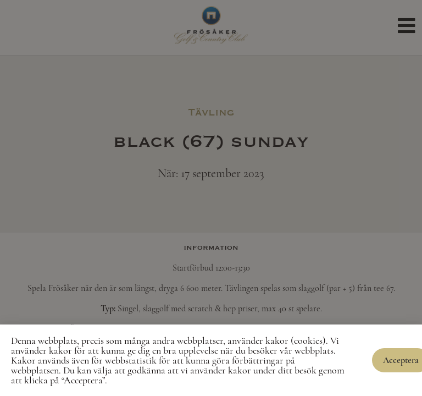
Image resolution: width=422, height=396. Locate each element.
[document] (211, 198)
